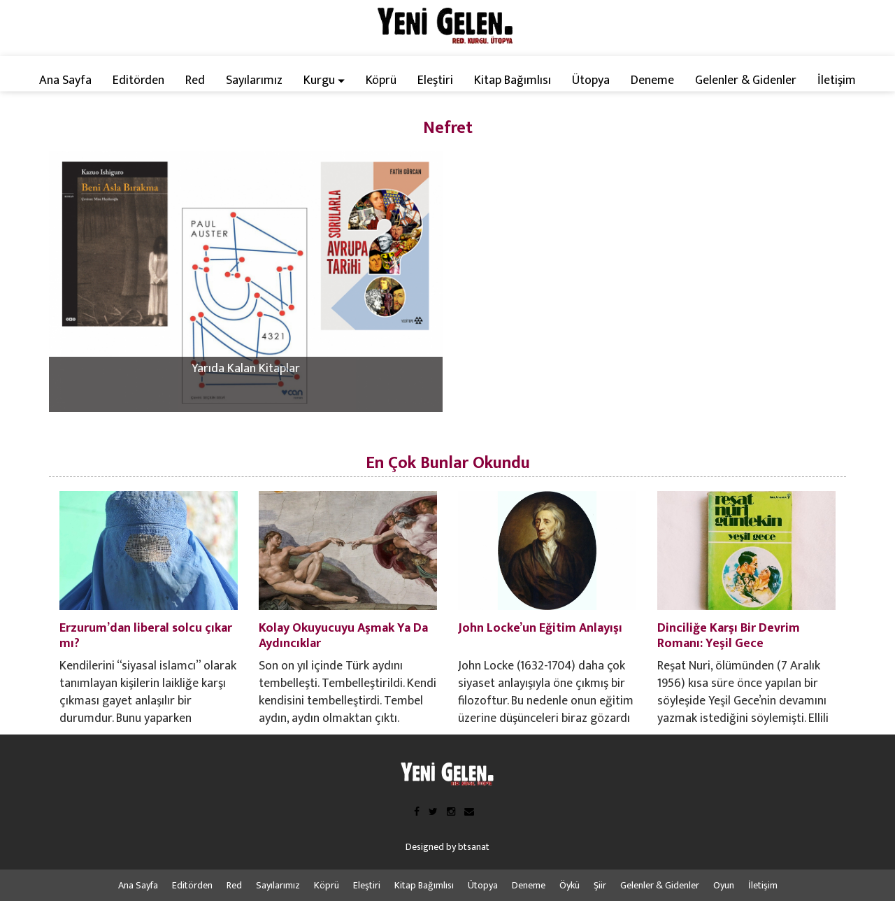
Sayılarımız (254, 80)
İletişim (836, 80)
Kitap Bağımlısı (512, 80)
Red (195, 80)
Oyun (723, 885)
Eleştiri (435, 80)
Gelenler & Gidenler (745, 80)
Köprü (381, 80)
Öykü (569, 885)
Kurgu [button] (324, 80)
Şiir (600, 885)
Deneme (652, 80)
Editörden (138, 80)
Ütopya (591, 80)
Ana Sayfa (65, 80)
